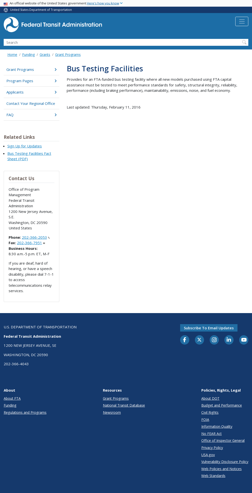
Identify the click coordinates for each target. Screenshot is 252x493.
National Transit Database (124, 405)
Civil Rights (210, 412)
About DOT (210, 398)
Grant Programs (68, 54)
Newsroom (112, 412)
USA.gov (208, 454)
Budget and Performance (221, 405)
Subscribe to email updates (209, 327)
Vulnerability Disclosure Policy (224, 461)
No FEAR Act (211, 433)
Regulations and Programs (25, 412)
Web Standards (213, 475)
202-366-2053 (36, 237)
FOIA (205, 419)
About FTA (12, 398)
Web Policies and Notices (221, 468)
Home (12, 54)
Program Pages (31, 80)
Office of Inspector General (223, 440)
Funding (28, 54)
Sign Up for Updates (24, 145)
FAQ (31, 114)
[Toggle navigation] (241, 21)
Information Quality (216, 426)
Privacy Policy (212, 447)
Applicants (31, 92)
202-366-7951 (31, 242)
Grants (45, 54)
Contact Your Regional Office (30, 103)
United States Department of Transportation (41, 10)
